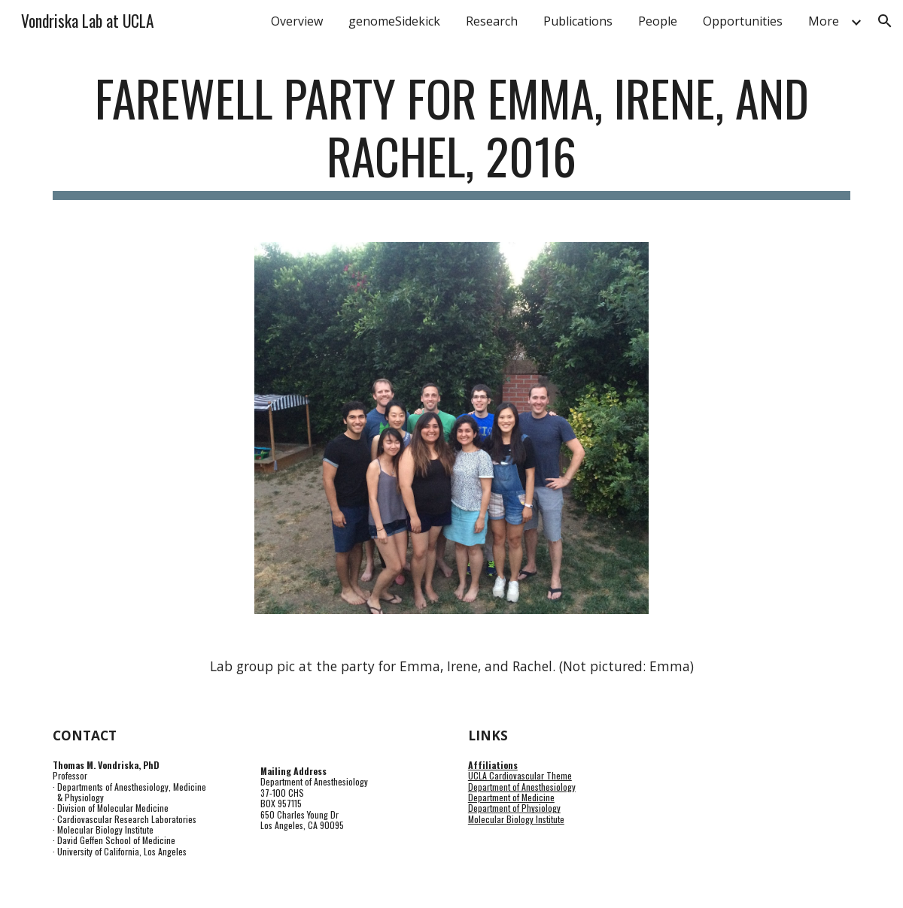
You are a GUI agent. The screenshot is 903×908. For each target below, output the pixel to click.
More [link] (823, 21)
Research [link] (492, 21)
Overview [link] (297, 21)
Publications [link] (578, 21)
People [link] (657, 21)
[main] (451, 134)
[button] (885, 21)
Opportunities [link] (743, 21)
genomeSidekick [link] (394, 21)
